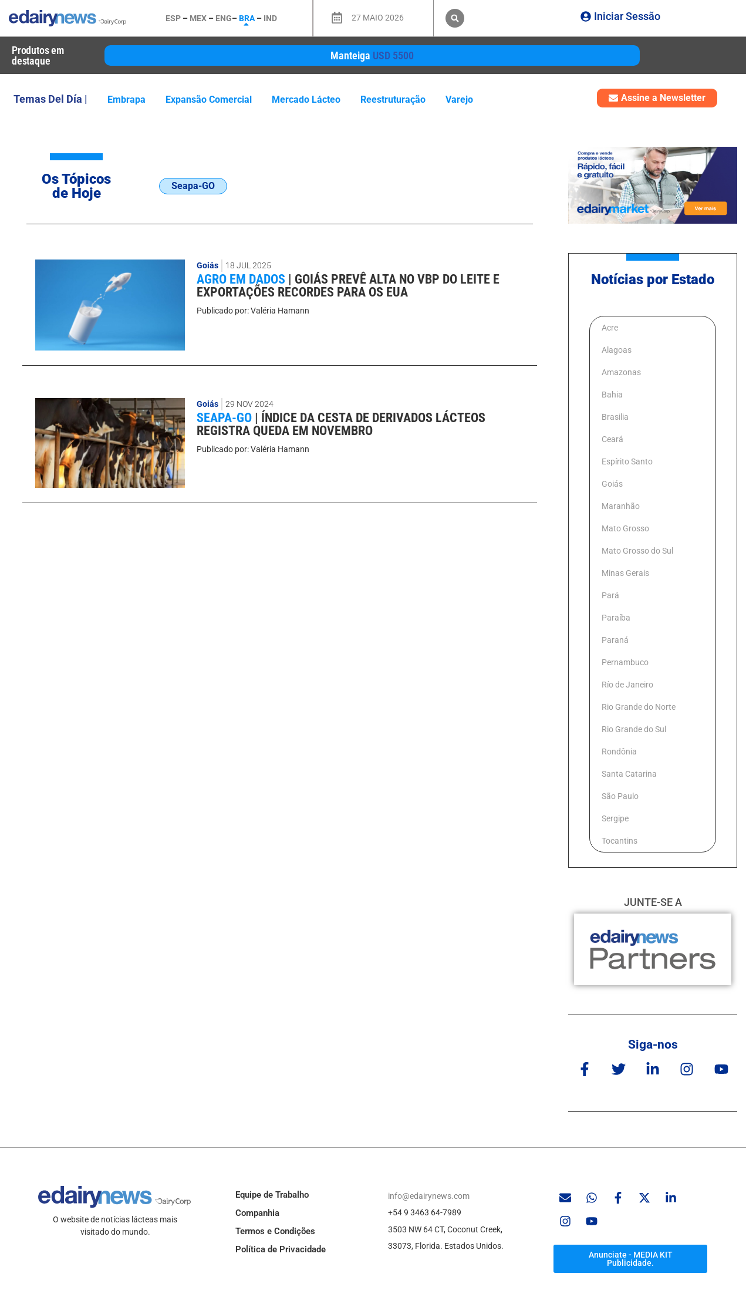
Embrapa (126, 99)
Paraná (615, 640)
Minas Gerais (625, 573)
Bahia (612, 394)
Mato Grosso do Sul (637, 550)
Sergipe (615, 818)
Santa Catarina (629, 774)
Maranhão (621, 506)
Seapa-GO (226, 417)
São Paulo (620, 796)
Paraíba (616, 617)
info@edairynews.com (429, 1196)
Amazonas (621, 372)
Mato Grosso (625, 528)
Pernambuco (625, 662)
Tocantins (619, 840)
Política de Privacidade (280, 1249)
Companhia (257, 1213)
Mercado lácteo (306, 99)
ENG (223, 18)
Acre (610, 327)
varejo (459, 99)
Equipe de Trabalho (272, 1194)
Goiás (207, 265)
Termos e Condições (275, 1231)
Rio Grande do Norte (639, 707)
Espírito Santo (627, 461)
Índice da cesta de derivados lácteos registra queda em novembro (341, 424)
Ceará (612, 439)
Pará (610, 595)
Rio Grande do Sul (634, 729)
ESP (173, 18)
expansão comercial (209, 99)
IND (270, 18)
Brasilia (615, 417)
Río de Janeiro (627, 684)
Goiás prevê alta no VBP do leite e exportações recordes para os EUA (348, 285)
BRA (247, 18)
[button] (454, 18)
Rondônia (619, 751)
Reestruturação (393, 99)
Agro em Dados (242, 279)
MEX (198, 18)
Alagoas (617, 350)
